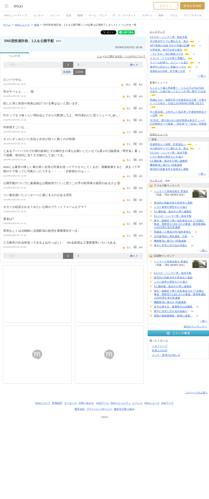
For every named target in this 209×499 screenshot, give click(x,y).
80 (192, 161)
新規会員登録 (192, 5)
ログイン (166, 5)
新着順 (67, 72)
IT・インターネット (124, 15)
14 (196, 67)
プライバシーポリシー (99, 409)
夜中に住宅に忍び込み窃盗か (171, 245)
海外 (161, 15)
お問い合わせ (86, 403)
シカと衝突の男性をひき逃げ (166, 156)
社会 (68, 15)
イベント (138, 403)
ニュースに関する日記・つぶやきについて (121, 56)
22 (196, 232)
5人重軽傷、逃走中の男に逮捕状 (169, 160)
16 (192, 236)
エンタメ (38, 15)
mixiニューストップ (15, 15)
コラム (174, 15)
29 (192, 245)
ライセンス (70, 403)
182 (159, 198)
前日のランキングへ (195, 326)
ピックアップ (157, 31)
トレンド (55, 15)
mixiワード (167, 403)
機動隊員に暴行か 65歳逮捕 (166, 165)
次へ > (134, 64)
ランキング (156, 180)
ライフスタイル (193, 15)
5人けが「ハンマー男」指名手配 (169, 37)
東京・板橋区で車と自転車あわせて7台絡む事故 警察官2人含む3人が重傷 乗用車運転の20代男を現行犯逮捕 (180, 224)
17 (190, 71)
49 (199, 63)
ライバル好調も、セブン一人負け (169, 62)
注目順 (79, 72)
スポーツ (147, 15)
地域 (80, 15)
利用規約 (57, 403)
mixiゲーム (102, 403)
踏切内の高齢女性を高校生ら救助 (169, 169)
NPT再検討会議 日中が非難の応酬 (170, 45)
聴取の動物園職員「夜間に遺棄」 (173, 315)
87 (188, 157)
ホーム (7, 24)
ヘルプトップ (159, 346)
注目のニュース (159, 134)
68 (185, 227)
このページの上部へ (196, 392)
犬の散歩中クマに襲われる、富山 (169, 41)
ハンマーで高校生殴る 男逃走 (171, 191)
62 (187, 165)
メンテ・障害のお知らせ (166, 355)
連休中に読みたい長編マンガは (168, 66)
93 (192, 153)
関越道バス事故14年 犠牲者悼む (172, 231)
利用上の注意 (159, 350)
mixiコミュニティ (121, 403)
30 (197, 307)
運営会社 (79, 409)
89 (192, 37)
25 (197, 316)
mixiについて (42, 403)
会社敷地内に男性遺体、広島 (171, 236)
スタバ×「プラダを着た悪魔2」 (168, 58)
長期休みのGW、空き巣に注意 (167, 71)
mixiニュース (22, 24)
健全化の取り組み (124, 409)
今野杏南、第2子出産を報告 (166, 49)
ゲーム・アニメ (98, 15)
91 (193, 169)
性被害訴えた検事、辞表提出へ (168, 144)
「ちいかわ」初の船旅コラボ (166, 53)
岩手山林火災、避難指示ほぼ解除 (173, 306)
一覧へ (202, 75)
